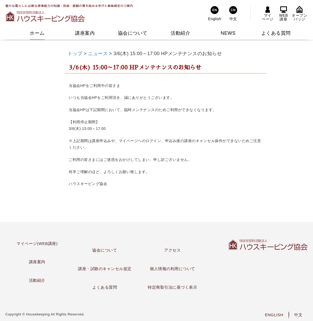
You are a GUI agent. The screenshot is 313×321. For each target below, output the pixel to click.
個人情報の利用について (172, 268)
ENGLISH (274, 315)
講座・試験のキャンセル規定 (105, 268)
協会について (104, 250)
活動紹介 (37, 280)
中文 (298, 315)
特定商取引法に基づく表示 (172, 287)
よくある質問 (104, 287)
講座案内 (37, 262)
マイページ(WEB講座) (37, 243)
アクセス (172, 250)
